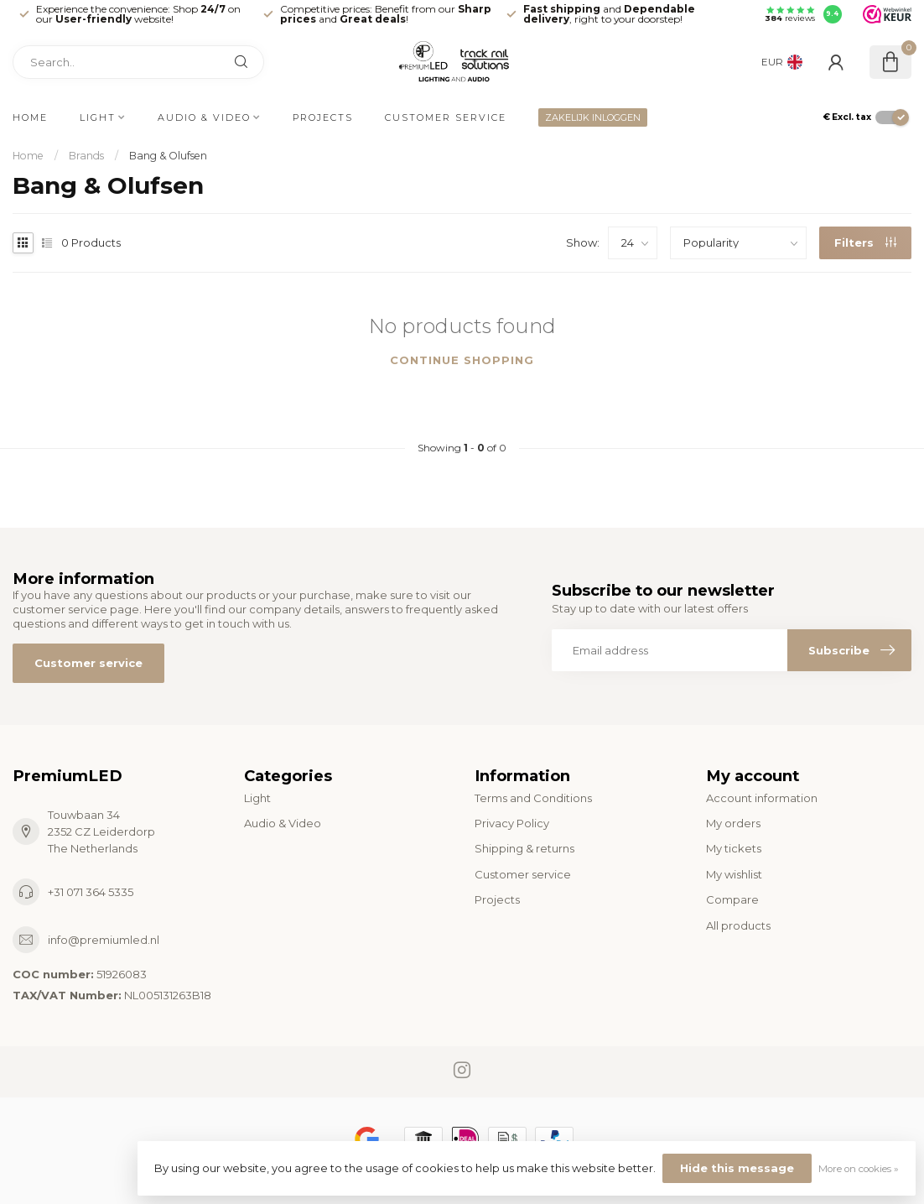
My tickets (733, 848)
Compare (732, 899)
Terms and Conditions (533, 798)
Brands (86, 155)
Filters (865, 242)
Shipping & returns (524, 848)
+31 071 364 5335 (90, 892)
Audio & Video (204, 117)
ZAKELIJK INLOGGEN (593, 117)
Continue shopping (462, 360)
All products (738, 925)
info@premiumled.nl (103, 939)
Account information (762, 798)
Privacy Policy (512, 823)
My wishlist (734, 874)
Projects (323, 117)
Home (30, 117)
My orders (733, 823)
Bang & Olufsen (168, 155)
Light (98, 117)
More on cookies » (858, 1169)
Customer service (445, 117)
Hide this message (737, 1168)
